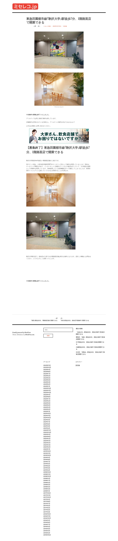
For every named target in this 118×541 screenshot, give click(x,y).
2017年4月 (46, 510)
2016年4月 (46, 529)
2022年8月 (46, 397)
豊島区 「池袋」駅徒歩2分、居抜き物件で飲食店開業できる (90, 338)
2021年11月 (46, 415)
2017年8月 (46, 501)
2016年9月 (46, 520)
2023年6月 (46, 376)
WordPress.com (29, 334)
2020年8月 (47, 436)
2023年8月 (46, 371)
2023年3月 (46, 382)
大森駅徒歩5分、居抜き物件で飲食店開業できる (90, 348)
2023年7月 (46, 374)
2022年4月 (46, 405)
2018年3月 (46, 489)
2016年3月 (46, 531)
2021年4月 (46, 424)
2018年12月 (47, 472)
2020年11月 (47, 430)
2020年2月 (46, 447)
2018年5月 (46, 484)
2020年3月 (46, 445)
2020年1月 (46, 449)
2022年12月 (47, 388)
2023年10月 (47, 367)
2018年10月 (47, 476)
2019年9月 (46, 457)
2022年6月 (46, 401)
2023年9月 (46, 369)
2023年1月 (46, 386)
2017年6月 (46, 505)
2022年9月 (46, 394)
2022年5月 (46, 403)
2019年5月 (46, 464)
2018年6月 (46, 482)
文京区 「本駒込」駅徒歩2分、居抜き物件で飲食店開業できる (90, 353)
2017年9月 (46, 499)
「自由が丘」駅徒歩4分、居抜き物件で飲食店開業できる (90, 333)
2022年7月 (46, 399)
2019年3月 (46, 468)
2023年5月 (46, 378)
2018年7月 (46, 480)
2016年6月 (46, 526)
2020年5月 (46, 441)
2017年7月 (46, 503)
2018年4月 (46, 487)
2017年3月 (46, 512)
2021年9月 (46, 420)
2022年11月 (47, 390)
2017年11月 (46, 495)
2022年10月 (47, 392)
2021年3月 (46, 426)
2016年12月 (47, 514)
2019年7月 (46, 461)
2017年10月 (47, 497)
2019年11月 (46, 453)
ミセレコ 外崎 (47, 26)
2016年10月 (47, 518)
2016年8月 (46, 522)
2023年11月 (47, 365)
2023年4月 (46, 380)
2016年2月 (46, 533)
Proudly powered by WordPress (21, 332)
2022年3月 (46, 407)
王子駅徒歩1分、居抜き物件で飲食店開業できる (90, 343)
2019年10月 (47, 455)
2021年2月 (46, 428)
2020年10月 (47, 432)
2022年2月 (46, 409)
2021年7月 (46, 422)
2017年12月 (47, 493)
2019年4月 (46, 466)
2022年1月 (46, 411)
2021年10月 (47, 417)
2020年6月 (46, 438)
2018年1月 (46, 491)
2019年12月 (47, 451)
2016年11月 (46, 516)
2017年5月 (46, 508)
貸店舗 (65, 26)
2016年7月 (46, 524)
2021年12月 (47, 413)
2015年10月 (47, 535)
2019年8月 (46, 459)
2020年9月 (46, 434)
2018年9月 (46, 478)
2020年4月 (46, 443)
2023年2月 (46, 384)
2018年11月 (47, 474)
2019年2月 (46, 470)
